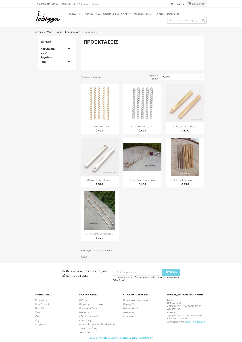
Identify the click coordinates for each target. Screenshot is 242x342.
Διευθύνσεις (129, 312)
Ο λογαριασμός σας (135, 294)
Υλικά (72, 14)
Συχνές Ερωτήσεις (167, 14)
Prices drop (41, 300)
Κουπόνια (128, 316)
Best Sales (40, 308)
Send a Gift (85, 332)
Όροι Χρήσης (85, 320)
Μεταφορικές (143, 14)
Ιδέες (43, 61)
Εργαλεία (46, 57)
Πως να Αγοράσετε (88, 308)
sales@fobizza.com (195, 321)
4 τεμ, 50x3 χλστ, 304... (99, 126)
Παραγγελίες (129, 304)
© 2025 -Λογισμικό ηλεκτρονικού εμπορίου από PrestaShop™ (121, 338)
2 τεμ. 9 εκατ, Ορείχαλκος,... (99, 233)
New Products (42, 304)
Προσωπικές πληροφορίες (135, 300)
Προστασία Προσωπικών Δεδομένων (97, 324)
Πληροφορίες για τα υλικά (113, 14)
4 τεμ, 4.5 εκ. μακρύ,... (185, 180)
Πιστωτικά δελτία (131, 308)
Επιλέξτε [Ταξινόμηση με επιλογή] (183, 77)
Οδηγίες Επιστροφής (89, 316)
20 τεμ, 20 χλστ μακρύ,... (185, 126)
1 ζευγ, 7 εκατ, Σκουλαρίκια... (142, 180)
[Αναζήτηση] (187, 20)
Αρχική (47, 42)
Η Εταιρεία (86, 14)
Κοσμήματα (47, 48)
